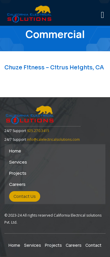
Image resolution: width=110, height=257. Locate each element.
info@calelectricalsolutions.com (53, 139)
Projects (17, 173)
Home (15, 151)
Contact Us (24, 196)
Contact (93, 245)
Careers (17, 184)
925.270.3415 (38, 130)
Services (18, 162)
